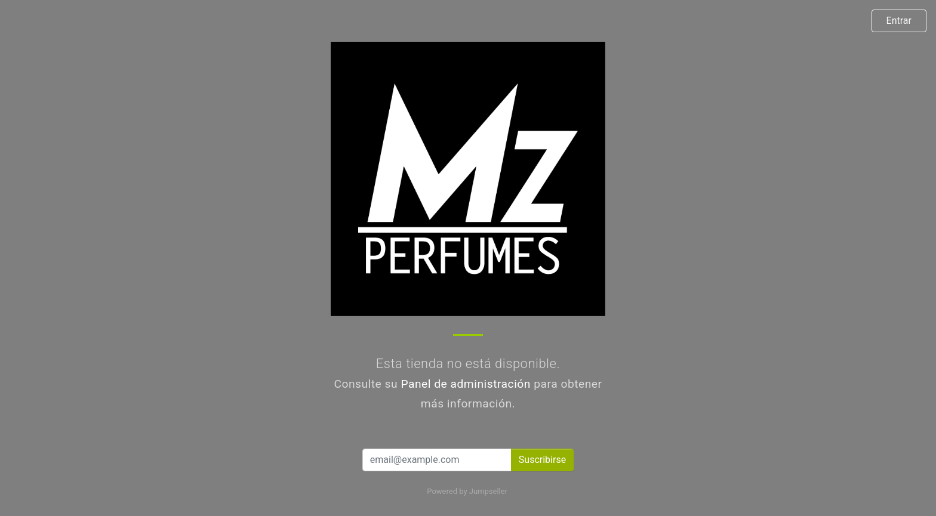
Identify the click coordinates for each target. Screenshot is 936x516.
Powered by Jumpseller (467, 491)
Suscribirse (542, 459)
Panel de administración (466, 384)
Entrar (899, 20)
